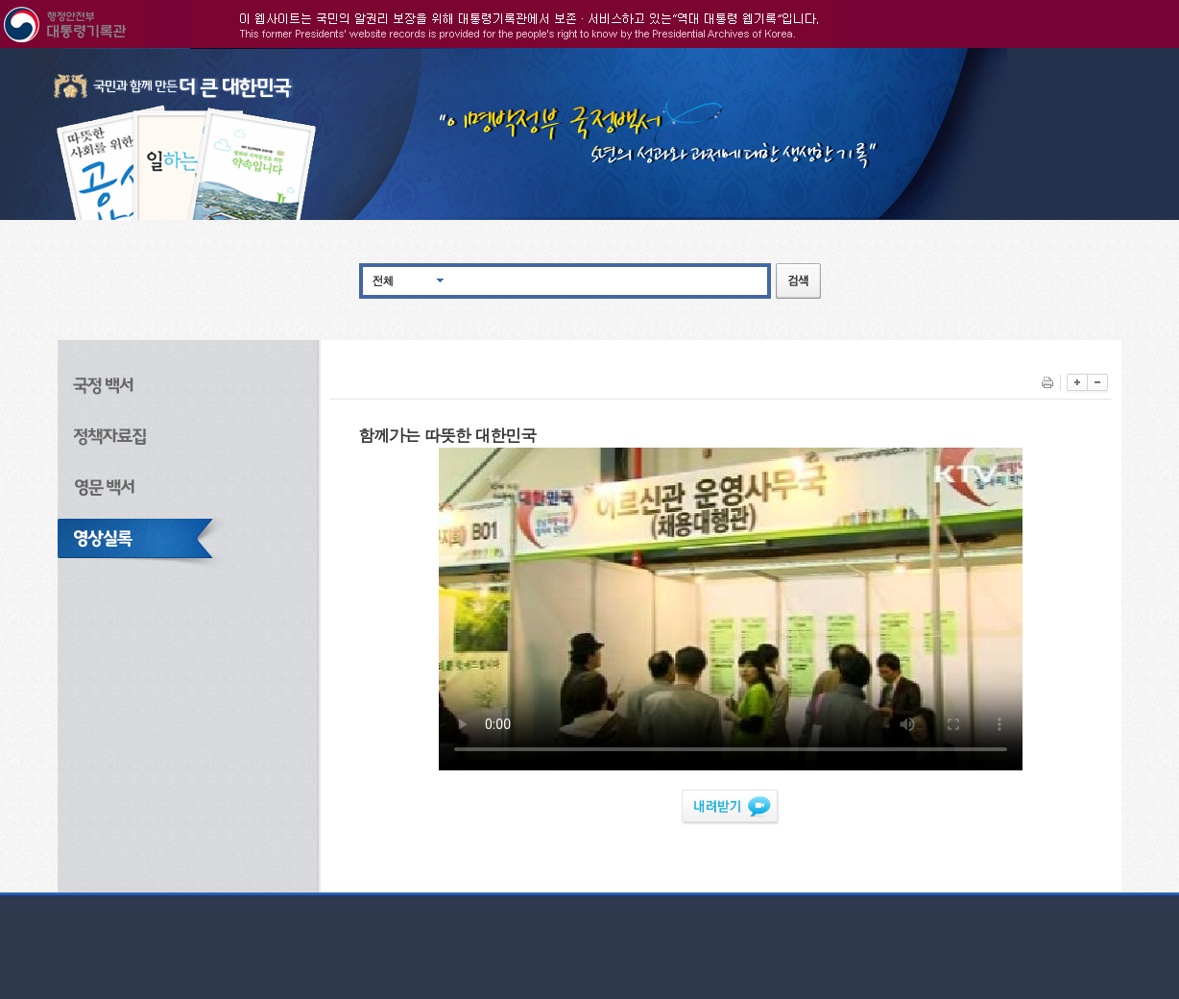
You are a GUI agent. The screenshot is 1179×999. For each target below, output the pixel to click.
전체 (383, 280)
